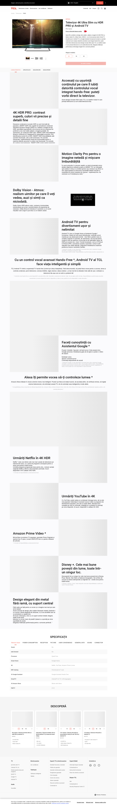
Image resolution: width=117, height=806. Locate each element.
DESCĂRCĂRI (37, 70)
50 (83, 56)
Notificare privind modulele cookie (60, 803)
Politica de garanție (55, 767)
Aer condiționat (34, 764)
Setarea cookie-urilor (100, 802)
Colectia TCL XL (15, 767)
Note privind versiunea (75, 770)
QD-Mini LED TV (15, 764)
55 (76, 56)
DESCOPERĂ (46, 70)
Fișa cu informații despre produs (74, 31)
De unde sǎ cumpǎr (86, 63)
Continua (100, 3)
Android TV (14, 779)
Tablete (32, 776)
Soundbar (13, 788)
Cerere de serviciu (54, 777)
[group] (37, 36)
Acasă (12, 13)
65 (69, 56)
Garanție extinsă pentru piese (57, 770)
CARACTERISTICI (16, 70)
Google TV (13, 776)
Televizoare (19, 13)
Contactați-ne (53, 785)
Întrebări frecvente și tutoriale (57, 764)
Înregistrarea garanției (55, 772)
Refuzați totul (89, 802)
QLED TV (13, 774)
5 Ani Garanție (53, 775)
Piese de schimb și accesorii (57, 783)
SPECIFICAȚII (26, 70)
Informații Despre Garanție (76, 764)
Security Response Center (77, 786)
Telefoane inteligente (36, 773)
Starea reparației (54, 780)
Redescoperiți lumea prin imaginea (17, 770)
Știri (71, 781)
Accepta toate (80, 802)
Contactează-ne (74, 767)
